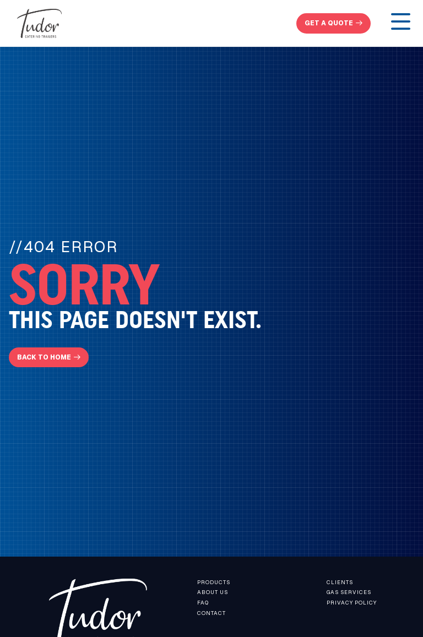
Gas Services (349, 592)
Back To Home (44, 357)
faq (203, 602)
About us (212, 592)
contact (211, 613)
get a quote (329, 23)
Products (213, 582)
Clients (340, 582)
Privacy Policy (352, 602)
